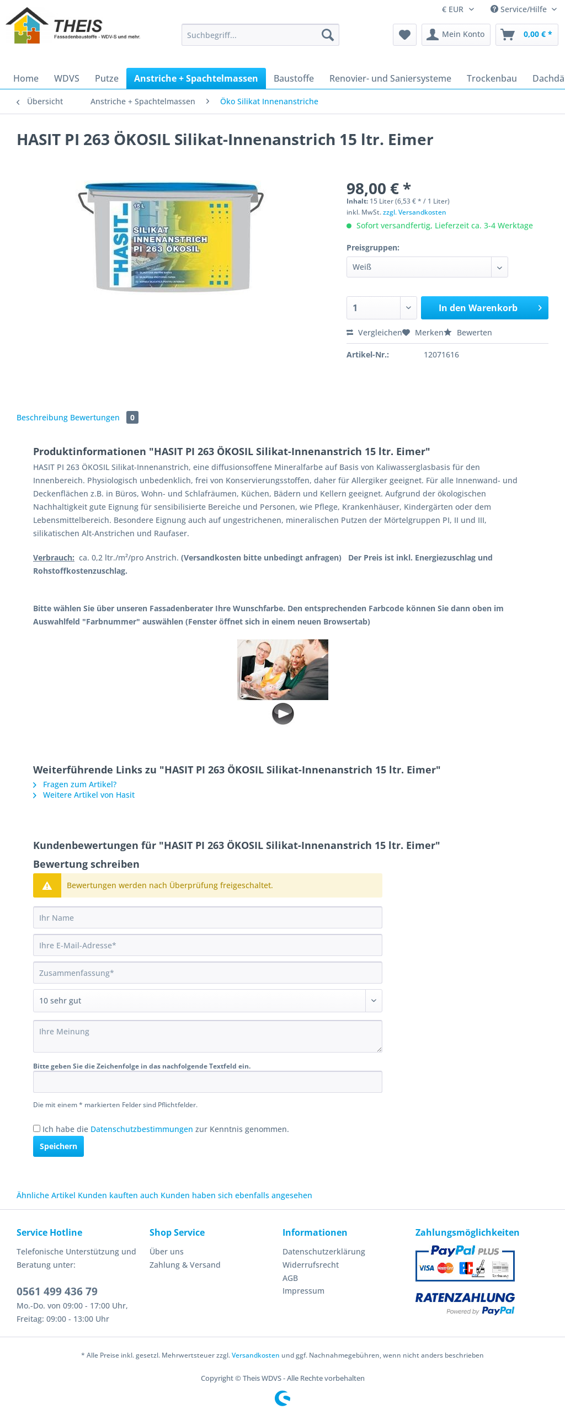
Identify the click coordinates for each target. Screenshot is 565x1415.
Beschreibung (42, 417)
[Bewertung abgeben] (207, 1000)
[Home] (26, 78)
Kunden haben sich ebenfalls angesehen (236, 1195)
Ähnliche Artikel (46, 1195)
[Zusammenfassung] (207, 973)
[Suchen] (327, 35)
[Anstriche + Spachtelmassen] (196, 78)
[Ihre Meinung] (207, 1036)
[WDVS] (66, 78)
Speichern (58, 1146)
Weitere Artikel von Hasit (84, 794)
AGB (290, 1278)
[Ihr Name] (207, 917)
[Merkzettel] (405, 35)
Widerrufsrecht (310, 1264)
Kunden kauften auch (118, 1195)
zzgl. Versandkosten (414, 212)
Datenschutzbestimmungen (141, 1129)
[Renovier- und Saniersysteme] (390, 78)
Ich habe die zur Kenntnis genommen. (165, 1129)
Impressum (303, 1290)
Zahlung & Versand (185, 1264)
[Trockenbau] (492, 78)
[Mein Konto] (456, 35)
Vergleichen (374, 332)
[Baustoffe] (294, 78)
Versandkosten (256, 1355)
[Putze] (106, 78)
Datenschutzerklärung (323, 1251)
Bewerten (468, 332)
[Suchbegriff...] (261, 35)
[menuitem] (261, 40)
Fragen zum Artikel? (74, 784)
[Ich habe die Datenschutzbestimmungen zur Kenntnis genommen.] (36, 1128)
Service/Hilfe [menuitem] (520, 9)
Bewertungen (104, 417)
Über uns (167, 1251)
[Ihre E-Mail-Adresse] (207, 945)
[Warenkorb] (526, 35)
